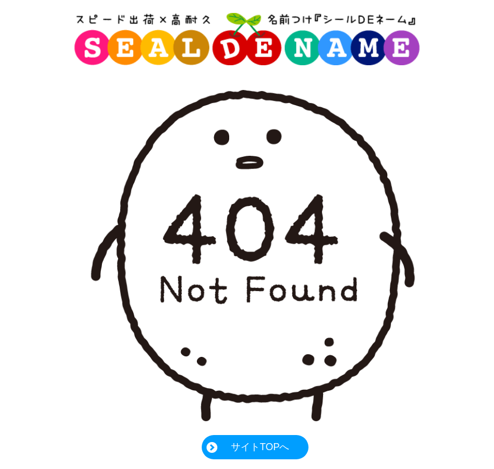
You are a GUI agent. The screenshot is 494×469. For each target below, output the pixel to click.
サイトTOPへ (260, 447)
